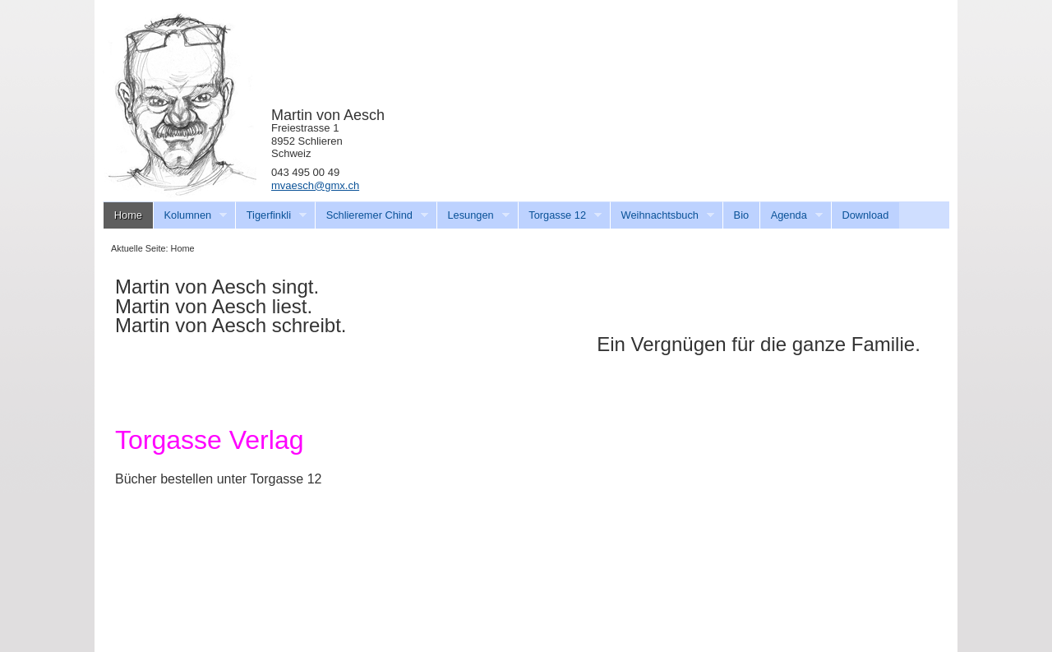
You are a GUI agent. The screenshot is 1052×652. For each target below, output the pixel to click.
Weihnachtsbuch (662, 215)
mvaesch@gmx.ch (315, 185)
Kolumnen (190, 215)
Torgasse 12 (560, 215)
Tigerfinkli (271, 215)
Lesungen (473, 215)
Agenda (791, 215)
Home (128, 215)
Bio (742, 215)
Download (865, 215)
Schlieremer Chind (371, 215)
